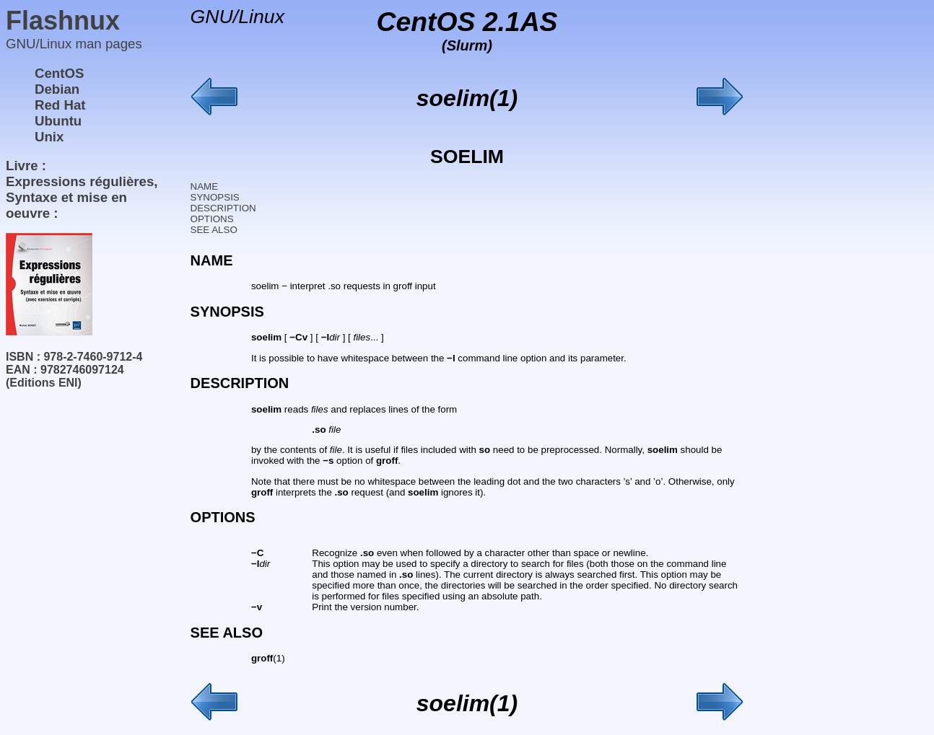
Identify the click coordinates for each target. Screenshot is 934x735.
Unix (49, 136)
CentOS (59, 73)
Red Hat (60, 105)
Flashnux (63, 20)
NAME (205, 186)
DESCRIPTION (223, 208)
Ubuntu (58, 120)
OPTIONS (212, 219)
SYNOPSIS (215, 197)
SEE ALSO (214, 229)
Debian (57, 89)
